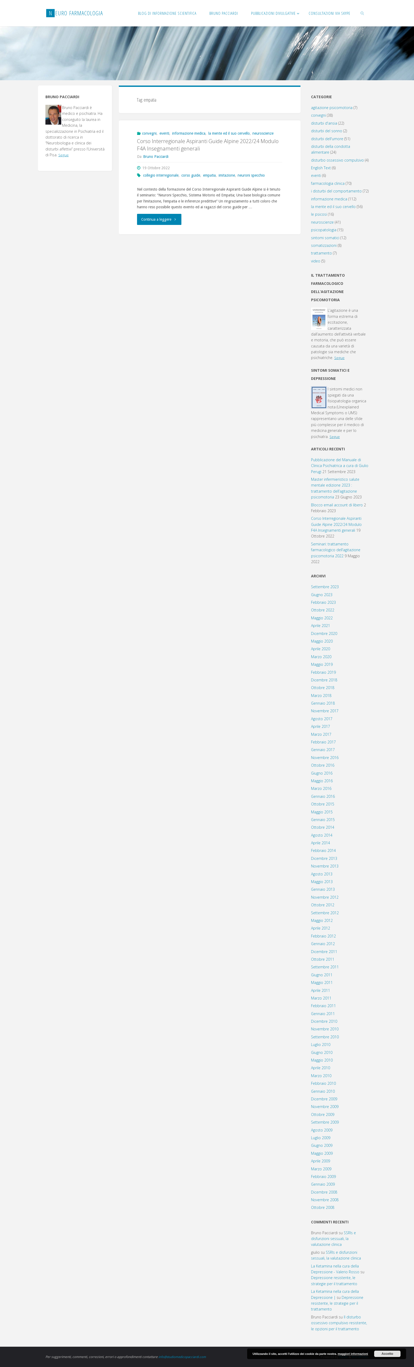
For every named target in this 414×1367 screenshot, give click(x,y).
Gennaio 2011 (323, 1013)
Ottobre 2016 (322, 765)
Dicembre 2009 (324, 1098)
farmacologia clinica (328, 183)
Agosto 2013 (321, 873)
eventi (164, 133)
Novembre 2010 (324, 1028)
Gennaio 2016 (323, 796)
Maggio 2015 (322, 811)
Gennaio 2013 (323, 889)
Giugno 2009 (321, 1145)
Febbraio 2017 (323, 741)
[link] (362, 13)
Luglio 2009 (320, 1137)
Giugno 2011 (321, 974)
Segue (63, 154)
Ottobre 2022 (322, 609)
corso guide (190, 175)
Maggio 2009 (322, 1153)
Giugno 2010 (321, 1052)
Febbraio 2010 (323, 1083)
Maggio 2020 (322, 641)
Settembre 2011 (325, 966)
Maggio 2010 (322, 1060)
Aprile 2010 (320, 1067)
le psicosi (319, 214)
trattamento (321, 253)
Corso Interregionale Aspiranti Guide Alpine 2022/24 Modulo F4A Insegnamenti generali (336, 524)
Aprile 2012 (320, 928)
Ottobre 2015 (322, 804)
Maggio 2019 (322, 664)
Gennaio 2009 (323, 1184)
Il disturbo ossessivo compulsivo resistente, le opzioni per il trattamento (339, 1322)
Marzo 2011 (321, 998)
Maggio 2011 (322, 982)
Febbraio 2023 (323, 602)
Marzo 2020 (321, 656)
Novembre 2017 (324, 710)
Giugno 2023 (321, 594)
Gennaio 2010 (323, 1091)
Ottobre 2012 (322, 904)
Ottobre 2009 (322, 1114)
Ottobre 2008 (322, 1207)
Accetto (387, 1354)
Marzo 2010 (321, 1075)
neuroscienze (263, 133)
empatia (209, 175)
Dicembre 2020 (324, 633)
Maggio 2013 (322, 881)
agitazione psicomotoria (331, 107)
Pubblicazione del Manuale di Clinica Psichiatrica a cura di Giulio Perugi (339, 465)
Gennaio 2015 (323, 819)
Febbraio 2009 (323, 1176)
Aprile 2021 (320, 625)
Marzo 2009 (321, 1168)
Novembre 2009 (324, 1106)
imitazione (227, 175)
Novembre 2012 (324, 897)
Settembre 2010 (325, 1036)
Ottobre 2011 (322, 959)
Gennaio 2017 (323, 749)
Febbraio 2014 (323, 850)
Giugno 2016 (321, 773)
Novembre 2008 (324, 1199)
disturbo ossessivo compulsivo (337, 160)
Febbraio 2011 (323, 1005)
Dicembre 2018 (324, 679)
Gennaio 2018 (323, 703)
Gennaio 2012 (323, 943)
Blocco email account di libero (337, 504)
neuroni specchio (251, 175)
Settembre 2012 (325, 912)
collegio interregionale (160, 175)
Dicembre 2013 (324, 858)
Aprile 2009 (320, 1160)
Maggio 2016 (322, 780)
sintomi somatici (325, 237)
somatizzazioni (324, 245)
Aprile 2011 (320, 990)
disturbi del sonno (326, 130)
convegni (149, 133)
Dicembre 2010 (324, 1021)
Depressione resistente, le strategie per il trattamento (337, 1303)
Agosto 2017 (321, 718)
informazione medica (188, 133)
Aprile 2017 (320, 726)
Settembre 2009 (325, 1122)
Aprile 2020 (320, 648)
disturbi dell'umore (327, 138)
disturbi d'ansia (324, 123)
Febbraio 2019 (323, 672)
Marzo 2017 (321, 734)
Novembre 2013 (324, 866)
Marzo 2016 (321, 788)
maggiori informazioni (353, 1353)
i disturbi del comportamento (336, 191)
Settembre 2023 (325, 586)
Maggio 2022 (322, 617)
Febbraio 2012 (323, 936)
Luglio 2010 (320, 1044)
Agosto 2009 (321, 1130)
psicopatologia (323, 229)
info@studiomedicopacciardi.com (182, 1357)
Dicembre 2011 (324, 951)
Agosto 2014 (321, 835)
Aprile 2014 (320, 842)
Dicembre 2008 (324, 1192)
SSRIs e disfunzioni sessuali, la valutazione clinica (333, 1238)
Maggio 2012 (322, 920)
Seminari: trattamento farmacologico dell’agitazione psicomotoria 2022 (335, 549)
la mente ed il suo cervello (229, 133)
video (315, 260)
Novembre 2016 (324, 757)
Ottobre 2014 (322, 827)
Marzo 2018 (321, 695)
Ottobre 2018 (322, 687)
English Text (321, 167)
